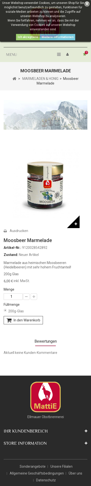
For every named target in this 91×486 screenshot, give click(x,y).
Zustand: (11, 255)
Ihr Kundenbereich (26, 431)
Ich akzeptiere (28, 37)
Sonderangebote (33, 466)
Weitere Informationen (57, 37)
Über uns (75, 473)
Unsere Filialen (61, 466)
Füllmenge (12, 304)
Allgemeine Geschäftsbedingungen (37, 473)
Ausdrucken (19, 231)
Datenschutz (46, 480)
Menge (9, 289)
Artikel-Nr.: (12, 248)
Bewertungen (45, 341)
